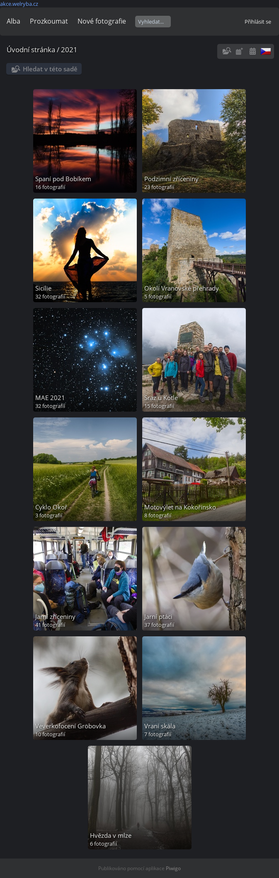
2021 (69, 49)
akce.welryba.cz (19, 3)
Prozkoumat (49, 21)
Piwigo (173, 868)
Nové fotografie (102, 21)
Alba (13, 21)
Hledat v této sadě (50, 69)
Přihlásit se (258, 21)
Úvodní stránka (31, 49)
